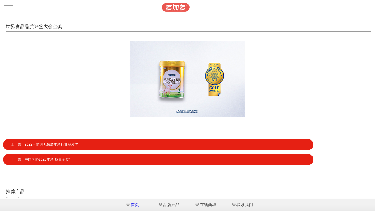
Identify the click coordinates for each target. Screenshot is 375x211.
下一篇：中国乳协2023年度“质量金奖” (40, 159)
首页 (132, 204)
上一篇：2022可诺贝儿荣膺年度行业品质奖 (44, 144)
